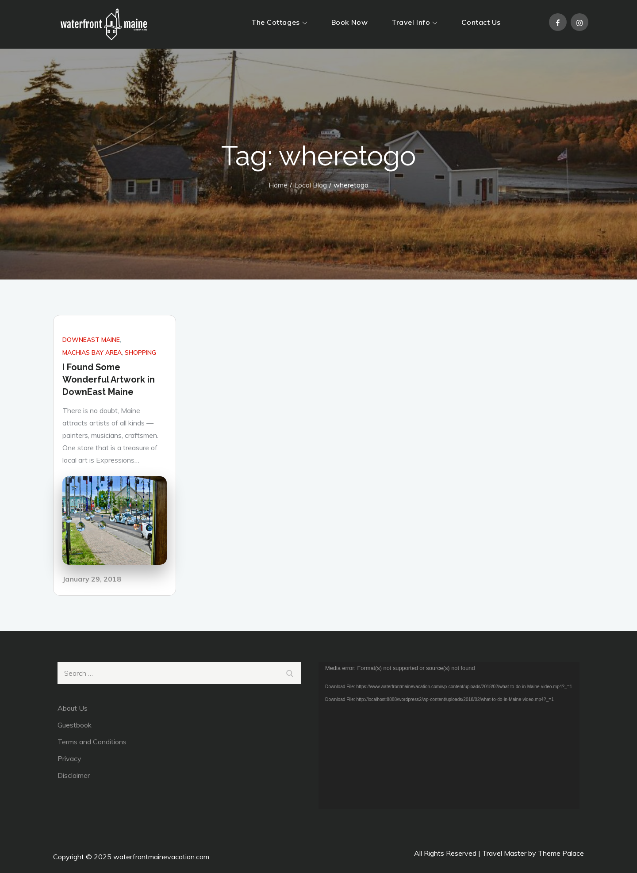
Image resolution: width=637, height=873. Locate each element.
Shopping (140, 352)
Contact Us (481, 22)
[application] (448, 735)
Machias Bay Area (92, 352)
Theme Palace (561, 853)
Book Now (349, 22)
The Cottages (279, 22)
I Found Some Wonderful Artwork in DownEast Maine (108, 379)
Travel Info (414, 22)
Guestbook (75, 724)
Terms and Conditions (92, 741)
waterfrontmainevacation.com (161, 856)
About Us (73, 708)
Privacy (69, 758)
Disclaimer (74, 775)
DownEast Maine (91, 340)
